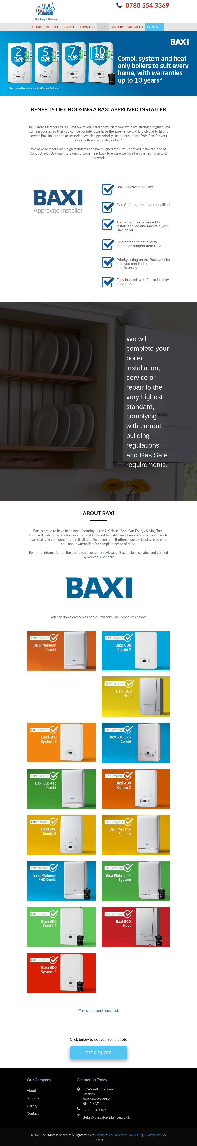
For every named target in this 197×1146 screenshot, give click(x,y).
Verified (53, 27)
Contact (154, 27)
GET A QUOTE (99, 1052)
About (68, 27)
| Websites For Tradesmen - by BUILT (118, 1135)
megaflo (135, 27)
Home (37, 27)
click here (107, 557)
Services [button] (86, 27)
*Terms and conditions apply (98, 1011)
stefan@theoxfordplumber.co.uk (101, 1117)
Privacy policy (152, 1135)
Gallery (117, 27)
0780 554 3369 (147, 5)
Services (33, 1098)
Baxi (103, 27)
